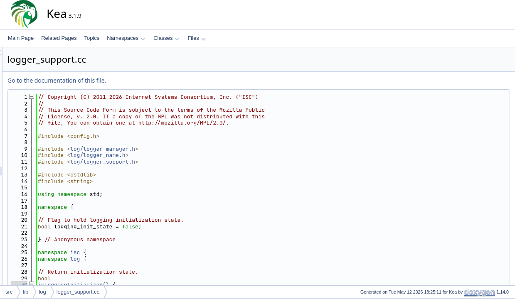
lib (25, 292)
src (8, 292)
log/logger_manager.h (177, 148)
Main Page (21, 38)
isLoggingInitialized (145, 284)
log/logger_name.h (172, 155)
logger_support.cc (78, 292)
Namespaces (126, 38)
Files (196, 38)
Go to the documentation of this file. (131, 80)
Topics (91, 38)
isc (150, 252)
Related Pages (58, 38)
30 (94, 284)
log (150, 258)
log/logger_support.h (177, 161)
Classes (166, 38)
